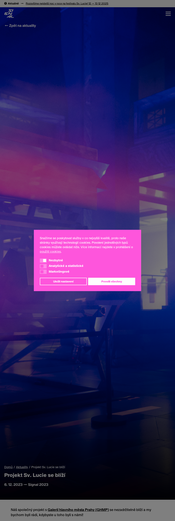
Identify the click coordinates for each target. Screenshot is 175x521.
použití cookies (50, 251)
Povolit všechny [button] (111, 281)
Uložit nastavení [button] (63, 281)
